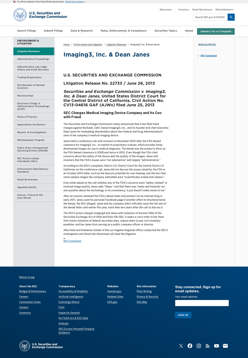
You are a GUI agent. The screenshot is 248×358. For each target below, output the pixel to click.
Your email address (186, 296)
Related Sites (115, 296)
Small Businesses (202, 9)
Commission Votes (30, 302)
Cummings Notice (69, 302)
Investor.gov (114, 291)
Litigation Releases (116, 44)
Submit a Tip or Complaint (216, 31)
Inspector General (69, 312)
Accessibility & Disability (73, 291)
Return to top (27, 277)
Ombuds (63, 323)
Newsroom (166, 9)
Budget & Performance (32, 291)
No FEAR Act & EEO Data (73, 318)
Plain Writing (144, 291)
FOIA (62, 307)
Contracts (25, 312)
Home (66, 44)
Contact (23, 307)
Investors (184, 9)
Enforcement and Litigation (88, 44)
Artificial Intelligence (71, 296)
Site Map (142, 302)
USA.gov (112, 302)
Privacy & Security (147, 296)
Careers (23, 296)
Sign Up (183, 315)
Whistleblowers (224, 9)
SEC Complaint (72, 241)
